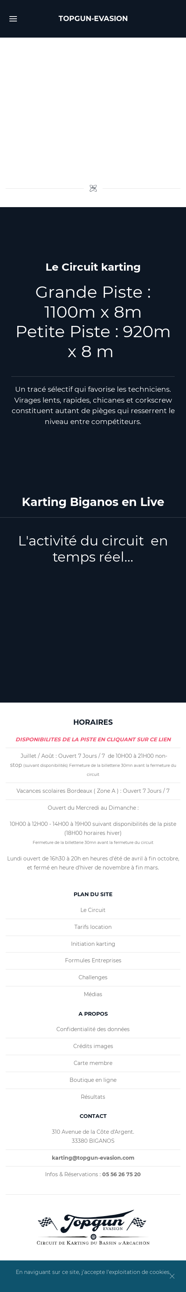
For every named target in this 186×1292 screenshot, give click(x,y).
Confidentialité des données (93, 1029)
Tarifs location (93, 927)
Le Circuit (93, 910)
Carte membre (93, 1063)
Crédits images (93, 1046)
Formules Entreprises (93, 960)
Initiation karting (93, 944)
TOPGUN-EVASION (93, 18)
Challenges (93, 977)
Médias (93, 994)
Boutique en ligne (93, 1080)
